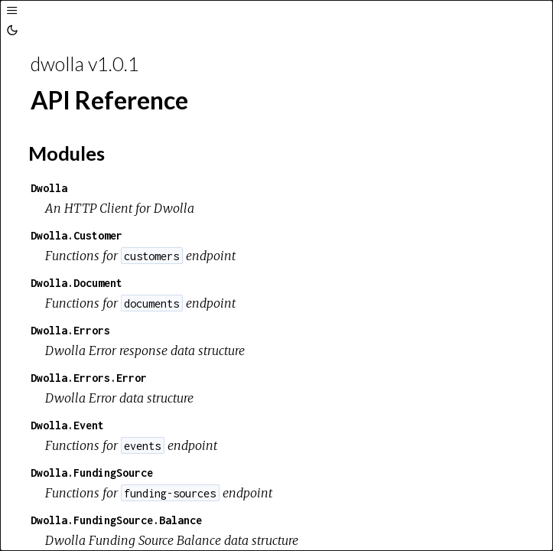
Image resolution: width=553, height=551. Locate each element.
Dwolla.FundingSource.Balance (116, 520)
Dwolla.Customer (76, 235)
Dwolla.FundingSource (92, 472)
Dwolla (49, 187)
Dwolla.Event (67, 425)
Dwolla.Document (76, 282)
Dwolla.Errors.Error (89, 377)
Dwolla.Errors (70, 330)
